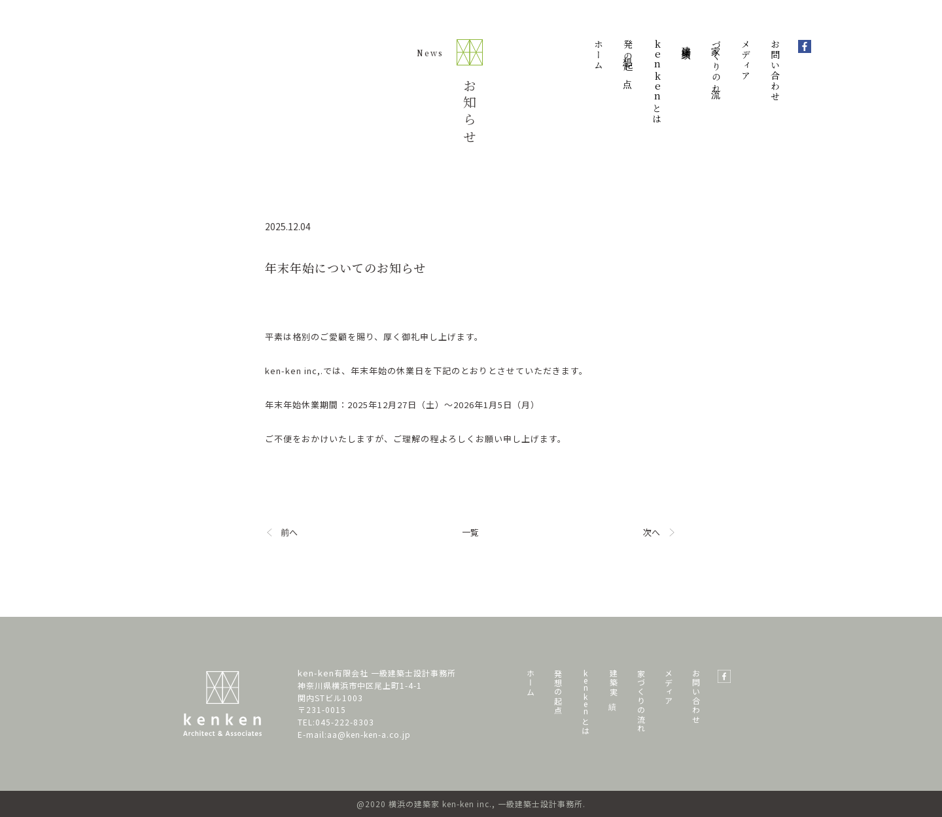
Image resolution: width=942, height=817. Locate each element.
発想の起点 (628, 56)
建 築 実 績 (613, 681)
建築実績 (686, 41)
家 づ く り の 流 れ (640, 699)
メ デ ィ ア (668, 685)
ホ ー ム (530, 680)
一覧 (470, 532)
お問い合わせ (775, 70)
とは (657, 81)
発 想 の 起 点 (557, 689)
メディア (745, 60)
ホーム (598, 55)
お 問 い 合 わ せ (695, 694)
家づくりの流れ (716, 66)
